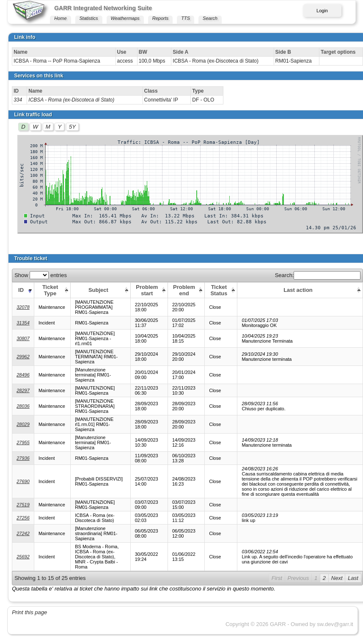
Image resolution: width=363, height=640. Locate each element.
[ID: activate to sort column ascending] (23, 290)
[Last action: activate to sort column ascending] (300, 290)
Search (210, 18)
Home (60, 18)
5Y (72, 127)
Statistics (89, 18)
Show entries (40, 275)
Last (353, 578)
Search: (318, 275)
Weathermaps (125, 18)
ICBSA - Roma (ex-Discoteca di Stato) (71, 100)
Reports (160, 18)
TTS (185, 18)
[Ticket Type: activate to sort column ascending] (52, 290)
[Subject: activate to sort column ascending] (100, 290)
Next (337, 578)
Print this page (29, 612)
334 (18, 100)
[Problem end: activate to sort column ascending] (186, 290)
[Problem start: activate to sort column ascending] (149, 290)
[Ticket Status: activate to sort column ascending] (221, 290)
